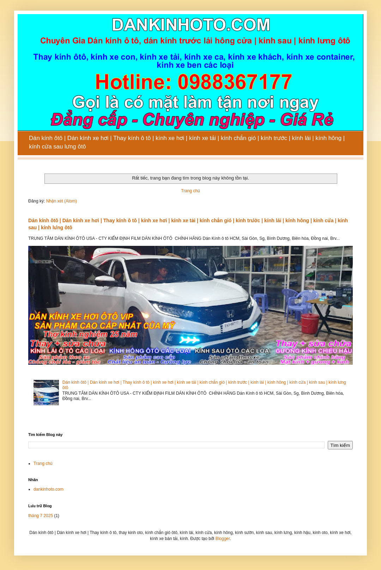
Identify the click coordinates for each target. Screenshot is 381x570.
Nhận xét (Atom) (61, 201)
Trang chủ (190, 190)
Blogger (223, 538)
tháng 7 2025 (40, 515)
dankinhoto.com (49, 489)
